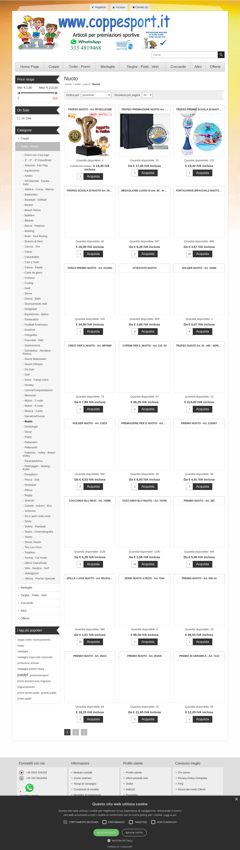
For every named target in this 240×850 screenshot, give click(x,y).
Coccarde (27, 603)
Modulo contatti (83, 772)
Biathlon (29, 215)
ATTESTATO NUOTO (144, 268)
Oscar (28, 431)
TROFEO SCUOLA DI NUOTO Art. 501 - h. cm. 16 (91, 190)
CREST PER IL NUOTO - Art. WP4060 (90, 345)
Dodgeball (31, 309)
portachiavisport (39, 675)
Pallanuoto (31, 447)
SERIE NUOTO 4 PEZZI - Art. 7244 (145, 578)
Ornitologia (31, 426)
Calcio (28, 251)
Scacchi (29, 500)
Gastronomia (32, 345)
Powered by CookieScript (119, 846)
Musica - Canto (34, 411)
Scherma (30, 510)
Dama (28, 293)
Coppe (25, 138)
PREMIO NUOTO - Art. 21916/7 (199, 423)
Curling (29, 283)
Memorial (30, 395)
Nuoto (29, 421)
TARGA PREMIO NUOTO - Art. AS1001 (89, 268)
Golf (27, 374)
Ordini (129, 783)
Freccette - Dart (34, 340)
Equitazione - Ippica (36, 314)
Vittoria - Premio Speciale (40, 578)
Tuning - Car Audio (36, 557)
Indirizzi (130, 789)
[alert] (120, 823)
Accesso (120, 7)
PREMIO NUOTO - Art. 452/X (89, 656)
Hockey (29, 384)
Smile (28, 521)
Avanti (84, 732)
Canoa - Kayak (34, 267)
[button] (120, 840)
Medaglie (27, 587)
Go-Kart (29, 369)
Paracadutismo (34, 460)
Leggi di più (170, 814)
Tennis (29, 536)
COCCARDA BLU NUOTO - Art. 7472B (144, 500)
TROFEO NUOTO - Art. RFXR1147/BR (90, 109)
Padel (28, 437)
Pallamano (31, 442)
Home (68, 84)
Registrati (100, 7)
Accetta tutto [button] (106, 832)
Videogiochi (32, 573)
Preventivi (132, 795)
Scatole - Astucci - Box (38, 505)
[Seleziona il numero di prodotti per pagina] (147, 95)
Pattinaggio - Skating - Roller (37, 468)
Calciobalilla (32, 256)
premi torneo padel (28, 692)
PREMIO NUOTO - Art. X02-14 (199, 578)
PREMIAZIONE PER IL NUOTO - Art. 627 (144, 423)
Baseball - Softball (35, 199)
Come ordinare (83, 778)
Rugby (29, 495)
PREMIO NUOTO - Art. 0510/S (144, 656)
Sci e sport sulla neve (37, 516)
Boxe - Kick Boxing (36, 236)
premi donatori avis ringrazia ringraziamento (34, 684)
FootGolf (30, 329)
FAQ (180, 783)
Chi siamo (184, 772)
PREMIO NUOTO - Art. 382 (199, 500)
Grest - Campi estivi (36, 379)
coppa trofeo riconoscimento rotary (34, 642)
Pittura (29, 490)
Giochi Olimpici (34, 364)
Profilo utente (134, 772)
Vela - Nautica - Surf (37, 568)
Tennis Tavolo (33, 542)
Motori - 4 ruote (34, 405)
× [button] (236, 799)
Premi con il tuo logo (37, 155)
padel (23, 674)
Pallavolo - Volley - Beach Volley (39, 454)
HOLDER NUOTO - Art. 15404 (199, 268)
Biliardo (29, 220)
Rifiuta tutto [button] (134, 832)
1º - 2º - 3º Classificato (38, 160)
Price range (25, 79)
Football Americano (36, 324)
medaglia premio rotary (31, 668)
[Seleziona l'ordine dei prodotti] (96, 95)
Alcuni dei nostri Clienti (191, 789)
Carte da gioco (33, 272)
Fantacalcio (31, 319)
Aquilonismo (32, 170)
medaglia (23, 651)
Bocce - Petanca (34, 225)
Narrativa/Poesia (35, 416)
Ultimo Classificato (36, 562)
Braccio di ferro (34, 241)
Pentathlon (31, 474)
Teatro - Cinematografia (39, 531)
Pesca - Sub (32, 479)
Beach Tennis (33, 210)
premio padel (48, 692)
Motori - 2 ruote (34, 400)
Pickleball (30, 484)
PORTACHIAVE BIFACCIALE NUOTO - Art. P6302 (200, 190)
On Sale (23, 110)
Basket (29, 204)
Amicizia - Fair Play (36, 165)
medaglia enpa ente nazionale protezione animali (35, 660)
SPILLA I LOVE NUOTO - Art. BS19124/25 (91, 578)
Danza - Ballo (33, 298)
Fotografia (31, 335)
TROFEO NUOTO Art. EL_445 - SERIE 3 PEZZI (200, 345)
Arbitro (29, 175)
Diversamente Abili (36, 303)
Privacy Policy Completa (192, 778)
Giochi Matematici (35, 358)
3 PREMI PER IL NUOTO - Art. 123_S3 (144, 345)
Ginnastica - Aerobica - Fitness (37, 352)
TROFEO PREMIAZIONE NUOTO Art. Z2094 (145, 109)
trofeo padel (24, 698)
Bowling (29, 230)
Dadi (27, 288)
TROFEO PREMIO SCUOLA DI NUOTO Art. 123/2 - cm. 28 (200, 109)
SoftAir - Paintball (35, 526)
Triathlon (30, 552)
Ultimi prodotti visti (137, 778)
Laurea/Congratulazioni (39, 390)
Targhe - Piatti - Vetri (34, 595)
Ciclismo (30, 277)
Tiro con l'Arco (33, 547)
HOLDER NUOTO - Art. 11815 (90, 423)
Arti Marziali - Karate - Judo (37, 182)
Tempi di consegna (85, 783)
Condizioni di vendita (86, 789)
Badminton (31, 194)
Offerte (25, 618)
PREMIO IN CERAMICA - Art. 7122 (199, 656)
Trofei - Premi (29, 146)
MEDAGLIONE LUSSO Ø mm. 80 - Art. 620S (145, 190)
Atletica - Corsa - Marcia (39, 189)
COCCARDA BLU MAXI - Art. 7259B (90, 500)
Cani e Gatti (32, 262)
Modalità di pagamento (87, 795)
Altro (24, 610)
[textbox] (185, 54)
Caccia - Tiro (32, 246)
